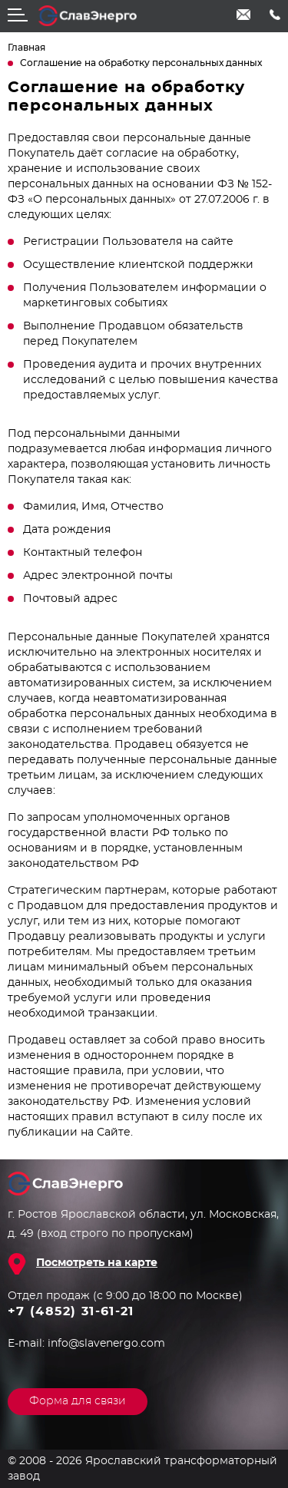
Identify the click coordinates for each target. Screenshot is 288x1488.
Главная (26, 47)
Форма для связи (77, 1401)
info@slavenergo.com (244, 14)
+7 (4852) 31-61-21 (274, 14)
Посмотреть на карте (96, 1263)
